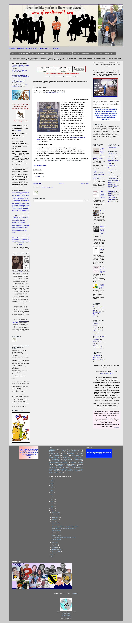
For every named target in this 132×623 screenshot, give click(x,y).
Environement (111, 165)
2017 (52, 503)
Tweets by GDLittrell (113, 147)
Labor (109, 172)
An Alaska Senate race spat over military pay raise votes (20, 66)
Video (94, 343)
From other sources (51, 92)
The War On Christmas (99, 360)
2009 (52, 485)
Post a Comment (40, 176)
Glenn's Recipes (66, 613)
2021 (52, 554)
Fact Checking (96, 355)
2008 (52, 483)
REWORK (71, 453)
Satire (109, 193)
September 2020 (56, 549)
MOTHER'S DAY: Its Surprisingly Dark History (63, 528)
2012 (52, 492)
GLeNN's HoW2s (66, 615)
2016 (52, 501)
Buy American (111, 156)
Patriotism (110, 174)
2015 (52, 499)
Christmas (95, 323)
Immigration (111, 170)
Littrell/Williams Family (99, 336)
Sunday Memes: (56, 523)
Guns (109, 167)
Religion (110, 182)
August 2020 (55, 547)
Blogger (75, 593)
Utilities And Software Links (63, 53)
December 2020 (56, 551)
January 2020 (55, 512)
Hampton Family (97, 327)
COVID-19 (110, 158)
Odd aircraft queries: (102, 249)
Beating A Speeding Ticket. (101, 286)
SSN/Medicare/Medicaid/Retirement (114, 190)
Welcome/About (23, 53)
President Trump (112, 178)
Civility (109, 163)
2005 (52, 478)
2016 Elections (78, 457)
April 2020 (55, 519)
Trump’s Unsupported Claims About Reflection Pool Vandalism (20, 75)
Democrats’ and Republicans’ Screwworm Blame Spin (19, 71)
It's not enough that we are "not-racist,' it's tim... (64, 537)
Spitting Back (96, 357)
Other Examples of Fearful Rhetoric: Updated (102, 194)
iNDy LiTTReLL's (97, 348)
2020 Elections (112, 154)
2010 (52, 487)
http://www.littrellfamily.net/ (106, 373)
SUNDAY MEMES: (56, 530)
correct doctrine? (17, 271)
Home (14, 53)
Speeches (110, 195)
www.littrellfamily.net (66, 617)
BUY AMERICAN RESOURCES (83, 53)
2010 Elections (62, 465)
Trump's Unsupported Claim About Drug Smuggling (19, 80)
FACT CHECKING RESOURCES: (105, 53)
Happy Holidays (97, 330)
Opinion (95, 316)
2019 (52, 508)
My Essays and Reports (97, 313)
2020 (52, 510)
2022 (52, 557)
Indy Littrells (57, 470)
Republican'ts (111, 184)
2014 (52, 497)
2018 (52, 506)
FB (64, 453)
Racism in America (113, 180)
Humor (94, 332)
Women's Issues (61, 92)
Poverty (56, 472)
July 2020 (54, 545)
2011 (52, 490)
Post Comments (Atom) (47, 187)
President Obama (112, 176)
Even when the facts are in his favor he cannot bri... (65, 526)
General (95, 325)
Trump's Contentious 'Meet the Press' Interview (20, 85)
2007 (52, 481)
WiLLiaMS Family (97, 346)
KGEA (94, 334)
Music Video (96, 339)
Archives (56, 464)
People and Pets (97, 341)
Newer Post (37, 183)
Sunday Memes (112, 199)
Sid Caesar (18, 130)
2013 (52, 494)
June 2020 (55, 542)
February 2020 (56, 515)
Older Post (85, 183)
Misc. (94, 310)
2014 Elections (78, 470)
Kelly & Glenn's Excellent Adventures (41, 53)
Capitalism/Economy (113, 160)
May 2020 (54, 521)
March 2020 (55, 517)
